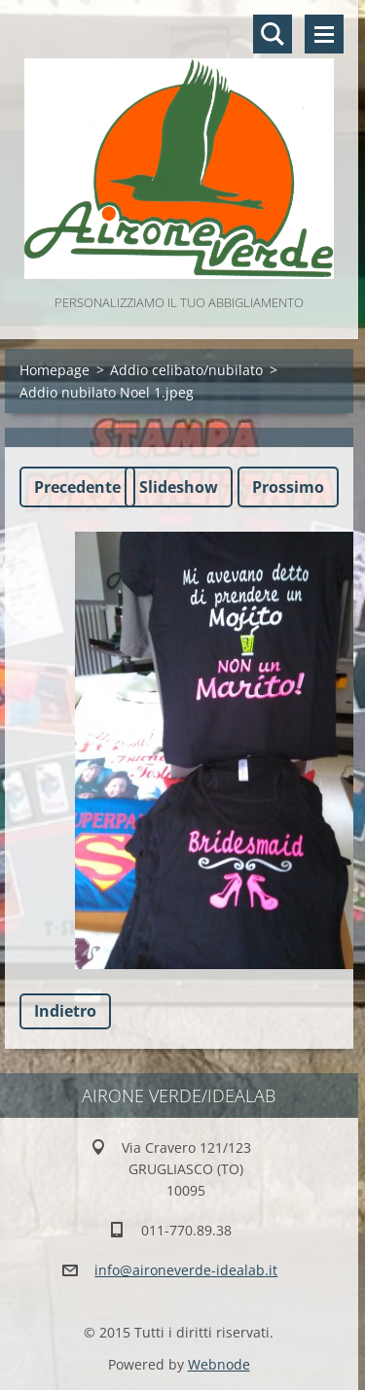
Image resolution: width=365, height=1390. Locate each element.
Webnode (219, 1364)
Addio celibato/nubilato (186, 370)
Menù (324, 34)
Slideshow (178, 487)
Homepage (54, 370)
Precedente (77, 487)
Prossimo (288, 487)
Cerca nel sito (272, 34)
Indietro (65, 1011)
